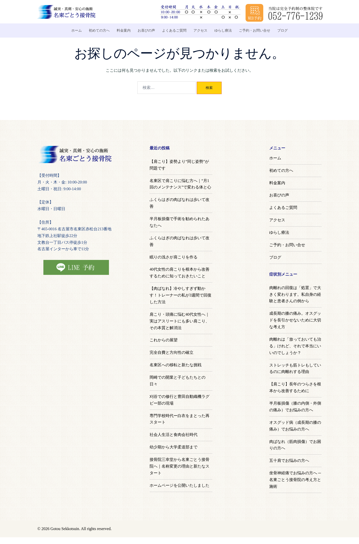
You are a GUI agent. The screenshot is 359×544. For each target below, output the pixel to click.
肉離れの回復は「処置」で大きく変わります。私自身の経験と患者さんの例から (295, 294)
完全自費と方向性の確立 (171, 352)
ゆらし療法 (223, 30)
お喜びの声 (146, 30)
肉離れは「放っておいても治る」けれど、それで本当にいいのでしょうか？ (295, 346)
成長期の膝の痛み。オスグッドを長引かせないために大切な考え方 (295, 320)
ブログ (282, 30)
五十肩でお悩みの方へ (289, 460)
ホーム (76, 30)
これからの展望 (164, 340)
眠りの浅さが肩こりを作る (173, 257)
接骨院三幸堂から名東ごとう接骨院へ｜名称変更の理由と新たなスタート (179, 466)
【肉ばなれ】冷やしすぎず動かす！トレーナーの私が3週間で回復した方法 (180, 295)
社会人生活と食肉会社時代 (173, 434)
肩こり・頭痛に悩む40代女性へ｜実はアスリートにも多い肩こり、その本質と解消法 (179, 321)
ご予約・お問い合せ (254, 30)
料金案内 (124, 30)
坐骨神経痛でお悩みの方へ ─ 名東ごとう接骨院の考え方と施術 (295, 479)
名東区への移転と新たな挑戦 (175, 365)
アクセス (200, 30)
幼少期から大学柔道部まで (173, 447)
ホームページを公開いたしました (179, 485)
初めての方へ (99, 30)
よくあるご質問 (174, 30)
